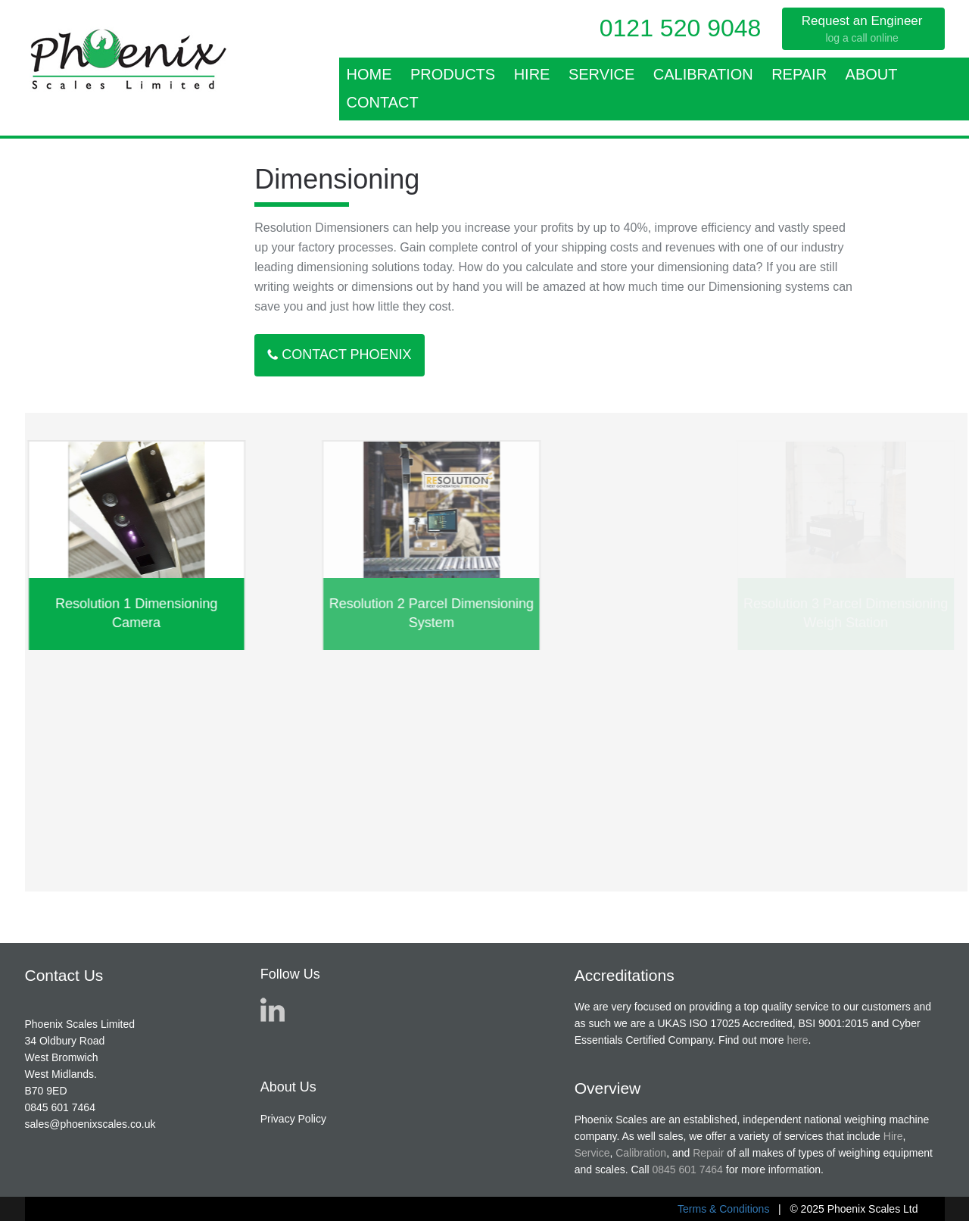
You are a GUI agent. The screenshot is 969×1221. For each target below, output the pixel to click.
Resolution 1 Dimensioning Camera (143, 613)
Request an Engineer (862, 29)
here (797, 1040)
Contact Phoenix (339, 354)
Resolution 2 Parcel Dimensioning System (471, 613)
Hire (532, 74)
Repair (799, 74)
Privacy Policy (293, 1119)
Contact (383, 102)
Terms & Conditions (723, 1209)
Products (452, 74)
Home (369, 74)
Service (601, 74)
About (872, 74)
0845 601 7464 (60, 1107)
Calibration (703, 74)
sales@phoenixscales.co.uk (90, 1124)
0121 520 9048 (681, 28)
